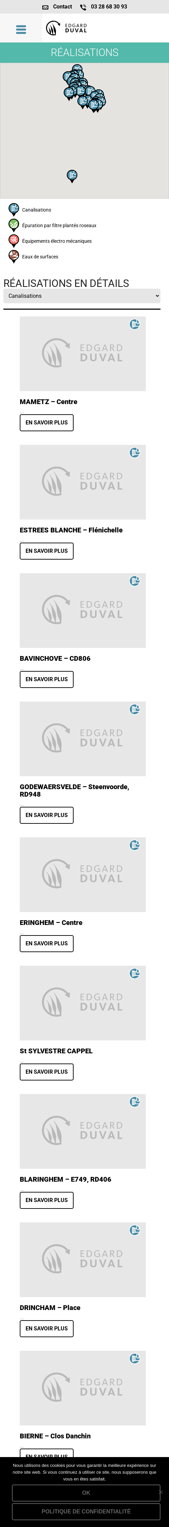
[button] (72, 176)
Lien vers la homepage (106, 28)
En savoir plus (47, 422)
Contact (62, 6)
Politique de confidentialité (86, 1511)
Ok (86, 1493)
